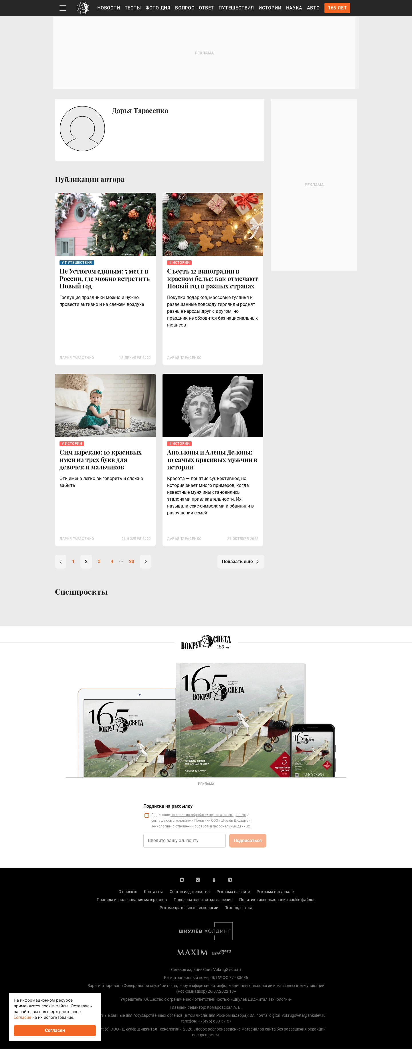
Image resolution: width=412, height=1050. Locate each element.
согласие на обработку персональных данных (208, 816)
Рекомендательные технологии (189, 908)
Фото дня (158, 8)
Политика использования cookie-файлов (277, 900)
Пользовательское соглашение (203, 900)
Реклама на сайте (233, 892)
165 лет (337, 8)
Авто (313, 8)
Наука (294, 8)
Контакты (153, 892)
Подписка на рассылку (168, 807)
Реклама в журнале (275, 892)
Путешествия (236, 8)
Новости (108, 8)
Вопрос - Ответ (194, 8)
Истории (270, 8)
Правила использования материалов (132, 900)
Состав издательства (190, 892)
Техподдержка (238, 908)
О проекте (127, 892)
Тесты (133, 8)
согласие (22, 1017)
